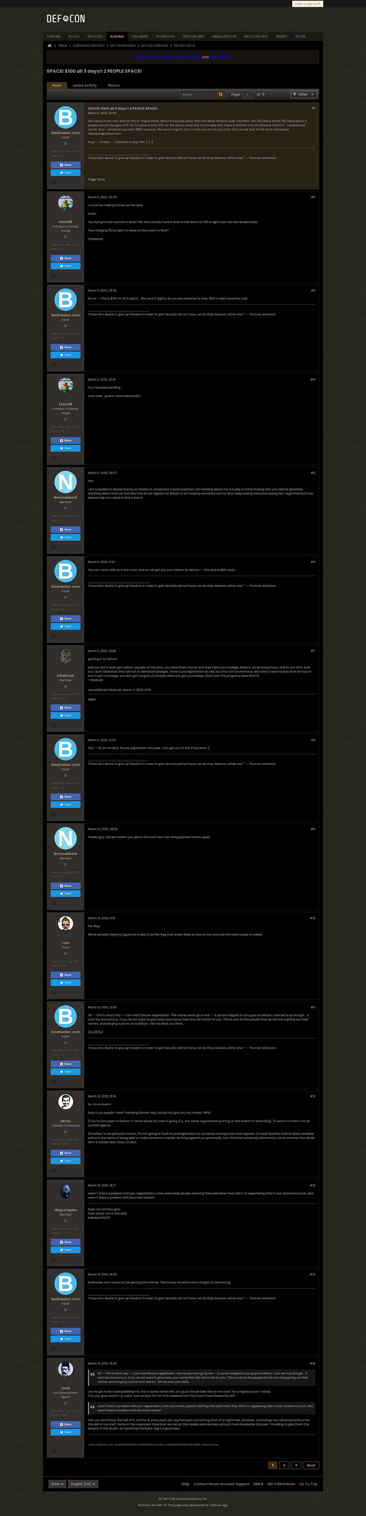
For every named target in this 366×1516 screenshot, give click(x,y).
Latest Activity (85, 85)
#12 (312, 1096)
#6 (313, 562)
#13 (312, 1185)
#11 (313, 1007)
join (205, 57)
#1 (313, 108)
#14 (312, 1274)
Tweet (65, 172)
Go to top (308, 1484)
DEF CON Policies (281, 1484)
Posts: (55, 156)
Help (186, 1484)
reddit (281, 36)
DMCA (258, 1484)
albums (117, 36)
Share (66, 165)
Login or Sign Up (307, 4)
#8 (313, 740)
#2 (313, 197)
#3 (313, 290)
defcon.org (193, 36)
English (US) (83, 1484)
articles (94, 36)
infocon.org (256, 36)
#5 (313, 473)
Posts (57, 85)
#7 (313, 651)
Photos (114, 85)
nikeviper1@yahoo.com (104, 134)
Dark (57, 1484)
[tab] (57, 85)
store (300, 36)
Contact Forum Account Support (222, 1484)
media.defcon (224, 36)
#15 (312, 1363)
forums (53, 36)
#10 (312, 918)
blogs (73, 36)
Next (311, 1465)
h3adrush (114, 690)
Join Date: (58, 151)
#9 (313, 829)
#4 (312, 380)
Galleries (140, 36)
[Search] (202, 94)
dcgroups (165, 36)
